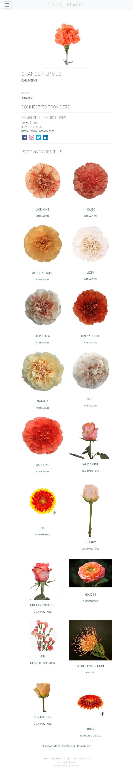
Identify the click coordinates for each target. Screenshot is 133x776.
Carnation (29, 80)
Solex (90, 209)
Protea (90, 672)
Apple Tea (42, 336)
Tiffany (90, 542)
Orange (27, 98)
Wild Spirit (90, 464)
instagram (71, 762)
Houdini (90, 594)
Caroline (42, 465)
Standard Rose (90, 471)
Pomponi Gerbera (90, 735)
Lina (42, 656)
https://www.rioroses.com (37, 131)
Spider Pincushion (90, 666)
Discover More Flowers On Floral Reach (66, 746)
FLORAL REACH (65, 5)
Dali (43, 528)
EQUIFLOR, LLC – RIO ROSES (62, 68)
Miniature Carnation (42, 663)
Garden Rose (90, 601)
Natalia (42, 401)
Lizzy (90, 272)
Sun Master (42, 717)
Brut (90, 399)
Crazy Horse (90, 336)
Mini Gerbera (42, 534)
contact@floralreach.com (66, 765)
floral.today (84, 758)
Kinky (90, 729)
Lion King (42, 209)
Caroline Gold (42, 273)
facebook (61, 762)
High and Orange (42, 605)
